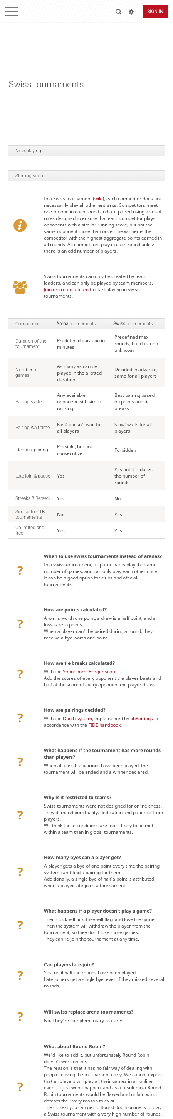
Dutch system (77, 718)
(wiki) (98, 198)
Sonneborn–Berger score (90, 671)
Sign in (155, 11)
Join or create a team (66, 289)
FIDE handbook (104, 725)
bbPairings (141, 718)
